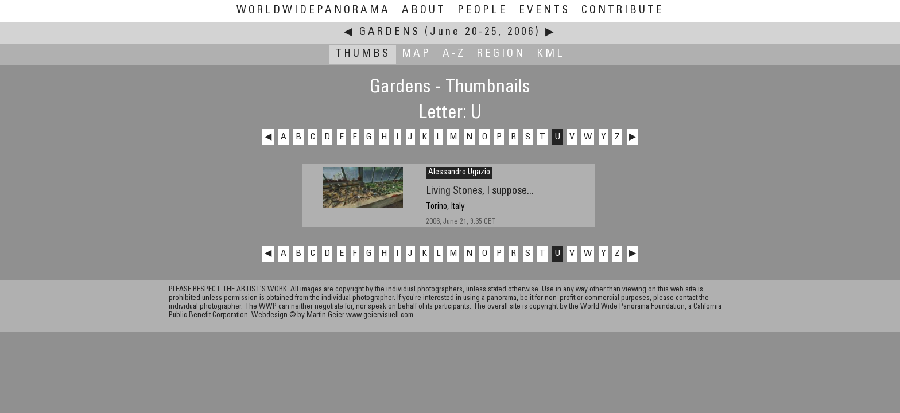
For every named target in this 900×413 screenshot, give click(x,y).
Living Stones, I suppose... (480, 191)
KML (551, 54)
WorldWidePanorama (313, 10)
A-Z (454, 54)
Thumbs (362, 54)
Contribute (622, 10)
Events (544, 10)
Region (501, 54)
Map (416, 54)
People (482, 10)
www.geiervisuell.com (379, 316)
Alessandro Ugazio (459, 173)
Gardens (389, 32)
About (424, 10)
